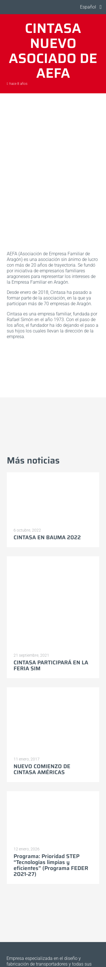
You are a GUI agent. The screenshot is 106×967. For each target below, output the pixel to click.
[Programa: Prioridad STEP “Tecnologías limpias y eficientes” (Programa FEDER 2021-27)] (53, 816)
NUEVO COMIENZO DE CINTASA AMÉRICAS (42, 769)
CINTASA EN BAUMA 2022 (47, 537)
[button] (87, 7)
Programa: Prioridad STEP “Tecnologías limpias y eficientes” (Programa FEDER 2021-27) (51, 865)
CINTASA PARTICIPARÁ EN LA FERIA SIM (51, 665)
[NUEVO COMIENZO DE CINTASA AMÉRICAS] (53, 720)
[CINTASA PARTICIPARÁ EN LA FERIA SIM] (53, 602)
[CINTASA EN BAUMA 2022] (53, 498)
